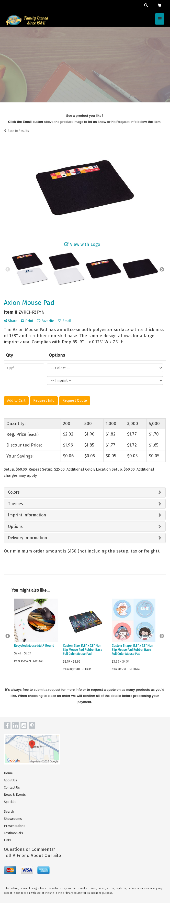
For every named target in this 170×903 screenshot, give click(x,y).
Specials (10, 802)
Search (9, 811)
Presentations (14, 826)
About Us (10, 780)
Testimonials (13, 833)
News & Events (15, 794)
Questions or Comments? (29, 849)
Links (8, 840)
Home (8, 773)
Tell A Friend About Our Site (32, 855)
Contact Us (12, 787)
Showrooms (13, 819)
